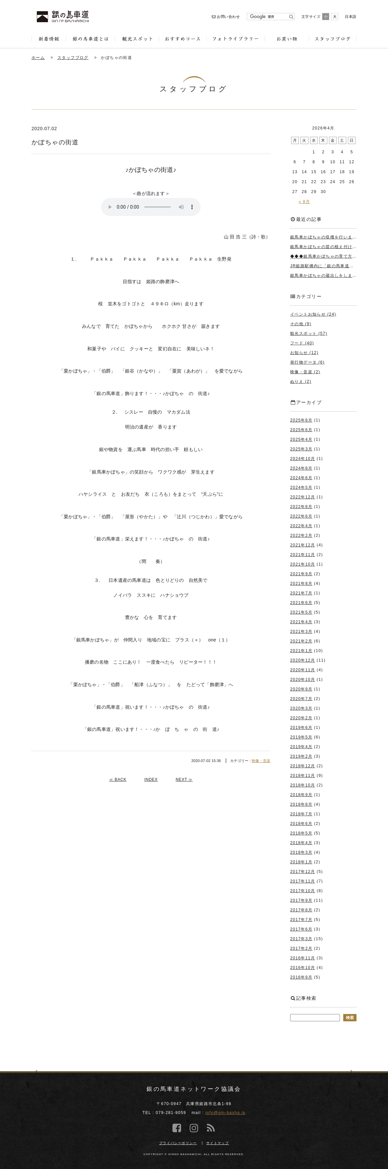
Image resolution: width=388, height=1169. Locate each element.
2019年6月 (301, 727)
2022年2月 (301, 535)
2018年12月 (302, 766)
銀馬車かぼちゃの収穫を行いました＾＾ (330, 237)
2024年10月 (302, 458)
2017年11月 (302, 881)
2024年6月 (301, 478)
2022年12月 (302, 497)
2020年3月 (301, 708)
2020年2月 (301, 718)
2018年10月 (302, 785)
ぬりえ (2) (300, 381)
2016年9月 (301, 977)
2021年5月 (301, 612)
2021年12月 (302, 545)
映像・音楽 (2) (305, 372)
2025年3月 (301, 449)
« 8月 (304, 201)
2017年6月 (301, 929)
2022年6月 (301, 516)
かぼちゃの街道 (116, 57)
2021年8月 (301, 583)
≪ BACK (117, 779)
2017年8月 (301, 910)
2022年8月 (301, 506)
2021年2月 (301, 641)
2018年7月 (301, 814)
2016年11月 (302, 958)
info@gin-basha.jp (226, 1112)
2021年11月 (302, 554)
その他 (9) (300, 324)
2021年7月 (301, 593)
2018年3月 (301, 852)
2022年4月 (301, 526)
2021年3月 (301, 631)
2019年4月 (301, 746)
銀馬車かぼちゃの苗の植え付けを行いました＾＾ (339, 246)
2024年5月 (301, 487)
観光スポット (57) (308, 333)
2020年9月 (301, 689)
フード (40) (302, 343)
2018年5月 (301, 833)
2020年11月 (302, 670)
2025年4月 (301, 439)
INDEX (151, 779)
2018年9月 (301, 794)
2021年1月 (301, 650)
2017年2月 (301, 948)
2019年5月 (301, 737)
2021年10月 (302, 564)
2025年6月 (301, 430)
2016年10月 (302, 967)
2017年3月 (301, 939)
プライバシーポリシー (178, 1143)
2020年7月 (301, 698)
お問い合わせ (226, 17)
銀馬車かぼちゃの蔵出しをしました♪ (327, 275)
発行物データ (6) (307, 362)
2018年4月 (301, 842)
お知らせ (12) (304, 352)
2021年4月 (301, 622)
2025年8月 (301, 420)
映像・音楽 (261, 761)
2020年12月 (302, 660)
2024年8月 (301, 468)
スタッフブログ (73, 57)
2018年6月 (301, 823)
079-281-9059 (171, 1112)
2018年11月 (302, 775)
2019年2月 (301, 756)
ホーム (38, 57)
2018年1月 (301, 862)
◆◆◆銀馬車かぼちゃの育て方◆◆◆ (328, 256)
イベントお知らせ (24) (313, 314)
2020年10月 (302, 679)
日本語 (350, 17)
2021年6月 (301, 602)
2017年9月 (301, 900)
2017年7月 (301, 919)
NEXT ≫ (184, 779)
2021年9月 (301, 574)
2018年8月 (301, 804)
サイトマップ (217, 1143)
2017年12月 (302, 871)
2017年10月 (302, 891)
